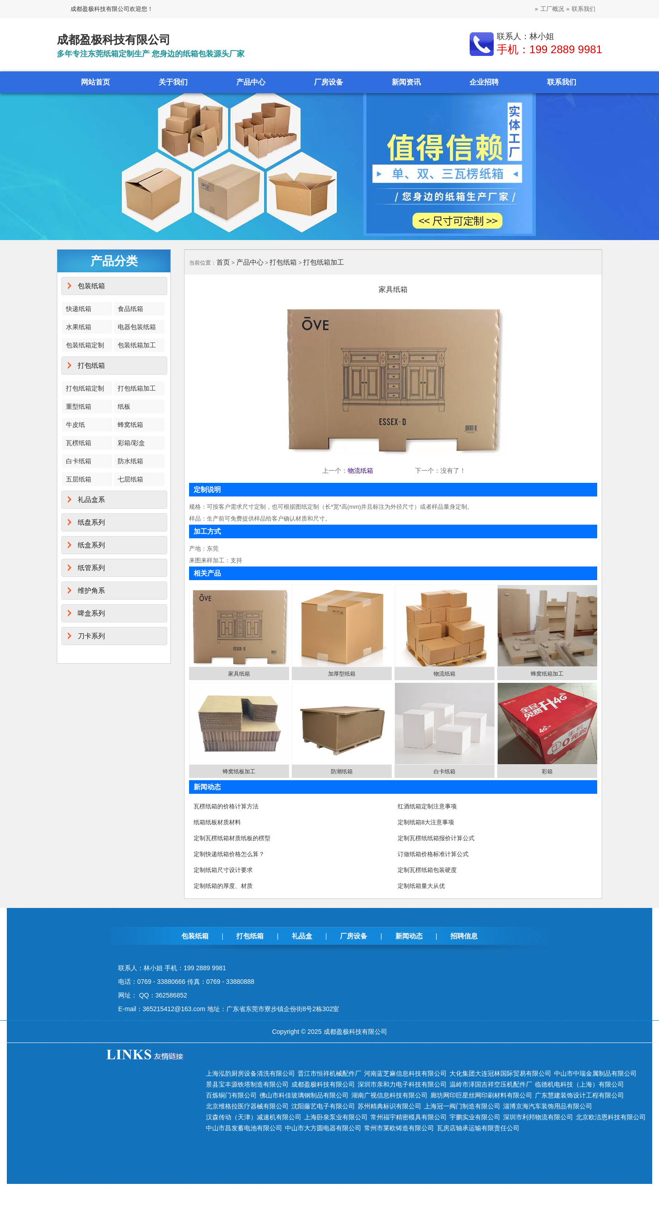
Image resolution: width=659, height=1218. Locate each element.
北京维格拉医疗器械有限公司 (247, 1106)
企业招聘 (484, 82)
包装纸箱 (91, 286)
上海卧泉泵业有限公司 (336, 1117)
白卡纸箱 (78, 461)
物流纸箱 (360, 470)
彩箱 (547, 771)
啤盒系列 (91, 613)
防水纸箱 (130, 461)
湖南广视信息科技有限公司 (389, 1095)
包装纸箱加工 (137, 345)
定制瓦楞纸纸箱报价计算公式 (436, 838)
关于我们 (173, 82)
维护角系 (91, 590)
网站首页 (95, 82)
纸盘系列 (91, 522)
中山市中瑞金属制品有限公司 (595, 1073)
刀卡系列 (91, 636)
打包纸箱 (91, 365)
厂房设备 (328, 82)
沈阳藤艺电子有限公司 (323, 1106)
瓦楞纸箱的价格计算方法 (226, 806)
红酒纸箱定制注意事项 (427, 806)
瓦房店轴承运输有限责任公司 (478, 1128)
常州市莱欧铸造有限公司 (399, 1128)
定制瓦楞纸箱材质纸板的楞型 (232, 838)
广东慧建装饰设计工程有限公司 (579, 1095)
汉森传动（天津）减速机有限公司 (253, 1117)
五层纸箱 (78, 479)
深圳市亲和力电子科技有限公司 (402, 1084)
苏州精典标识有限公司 (389, 1106)
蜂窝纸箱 (130, 424)
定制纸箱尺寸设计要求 (223, 870)
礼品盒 (302, 936)
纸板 (124, 406)
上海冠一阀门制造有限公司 (462, 1106)
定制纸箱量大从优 (421, 885)
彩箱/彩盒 (131, 442)
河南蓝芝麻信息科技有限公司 (405, 1073)
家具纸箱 (239, 674)
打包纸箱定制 (85, 388)
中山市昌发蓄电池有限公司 (244, 1128)
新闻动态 (409, 936)
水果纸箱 (78, 327)
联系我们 (583, 8)
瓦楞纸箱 (78, 442)
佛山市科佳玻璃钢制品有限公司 (304, 1095)
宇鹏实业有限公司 (474, 1117)
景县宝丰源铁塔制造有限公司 (247, 1084)
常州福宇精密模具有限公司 (408, 1117)
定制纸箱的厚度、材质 (223, 885)
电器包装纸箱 (137, 327)
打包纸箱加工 (137, 388)
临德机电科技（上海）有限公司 (579, 1084)
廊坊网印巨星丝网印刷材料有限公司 (481, 1095)
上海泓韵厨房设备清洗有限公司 (250, 1073)
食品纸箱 (130, 308)
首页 (223, 262)
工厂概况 (552, 8)
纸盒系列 (91, 545)
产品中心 (250, 82)
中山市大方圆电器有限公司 (323, 1128)
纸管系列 (91, 567)
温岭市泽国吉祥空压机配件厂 (490, 1084)
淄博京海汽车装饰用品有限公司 (547, 1106)
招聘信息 (464, 936)
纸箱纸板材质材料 (217, 822)
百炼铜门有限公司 (231, 1095)
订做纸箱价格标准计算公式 (433, 854)
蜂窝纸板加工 (239, 771)
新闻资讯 (406, 82)
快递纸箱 (78, 308)
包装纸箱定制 (85, 345)
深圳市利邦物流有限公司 (538, 1117)
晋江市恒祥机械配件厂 (329, 1073)
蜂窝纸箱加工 (547, 674)
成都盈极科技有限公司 (323, 1084)
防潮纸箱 (342, 771)
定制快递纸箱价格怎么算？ (229, 854)
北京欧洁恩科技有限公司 (611, 1117)
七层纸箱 (130, 479)
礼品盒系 (91, 499)
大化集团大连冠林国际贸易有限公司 (500, 1073)
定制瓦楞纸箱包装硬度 (427, 870)
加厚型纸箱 (341, 674)
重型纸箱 (78, 406)
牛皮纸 (75, 424)
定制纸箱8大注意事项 (426, 822)
